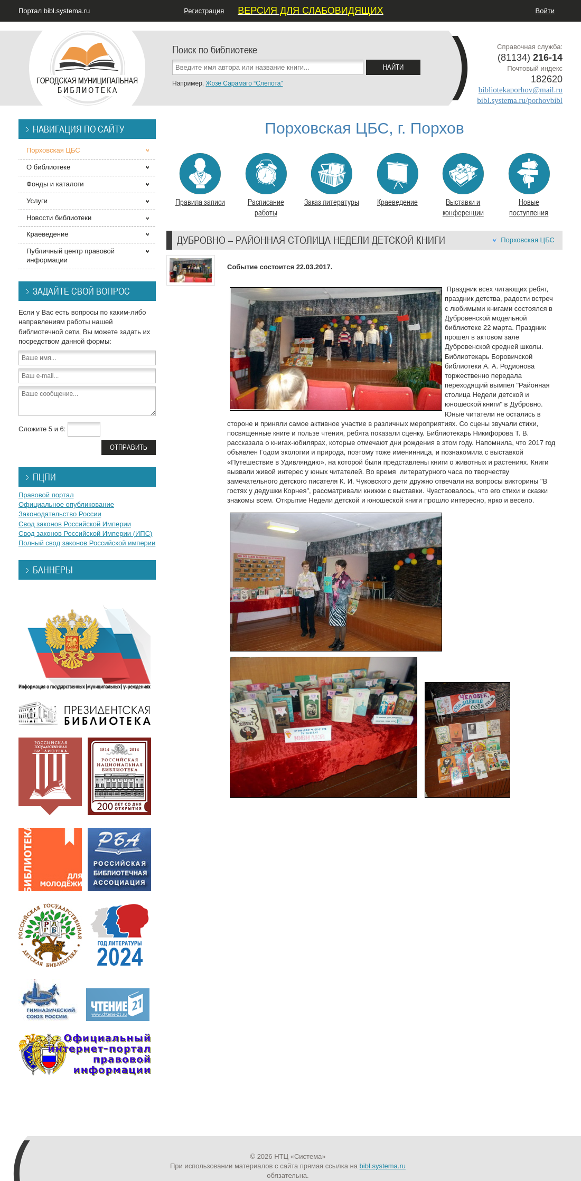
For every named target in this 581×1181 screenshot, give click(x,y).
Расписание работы (266, 185)
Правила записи (200, 180)
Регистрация (204, 11)
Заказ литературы (331, 180)
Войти (545, 11)
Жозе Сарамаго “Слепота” (244, 83)
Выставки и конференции (463, 185)
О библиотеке (48, 167)
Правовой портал (46, 495)
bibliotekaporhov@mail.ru (521, 90)
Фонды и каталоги (55, 184)
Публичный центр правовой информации (70, 255)
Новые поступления (529, 185)
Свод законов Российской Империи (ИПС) (85, 533)
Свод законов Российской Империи (74, 524)
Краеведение (397, 180)
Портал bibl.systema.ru (54, 11)
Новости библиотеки (58, 218)
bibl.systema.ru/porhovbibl (520, 100)
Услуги (37, 201)
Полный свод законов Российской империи (86, 543)
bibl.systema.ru (383, 1166)
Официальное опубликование (66, 504)
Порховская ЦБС (528, 240)
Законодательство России (59, 514)
